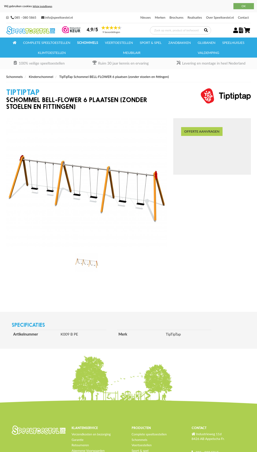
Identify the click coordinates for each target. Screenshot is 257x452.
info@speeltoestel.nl (59, 17)
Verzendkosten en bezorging (91, 434)
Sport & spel (150, 42)
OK (244, 6)
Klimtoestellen (52, 53)
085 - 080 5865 (25, 17)
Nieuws (145, 17)
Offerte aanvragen (201, 131)
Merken (160, 17)
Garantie (77, 440)
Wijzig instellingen (42, 6)
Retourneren (80, 445)
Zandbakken (179, 42)
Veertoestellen (119, 42)
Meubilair (131, 53)
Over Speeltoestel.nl (220, 17)
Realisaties (194, 17)
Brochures (176, 17)
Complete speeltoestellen (46, 42)
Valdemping (208, 53)
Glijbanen (207, 42)
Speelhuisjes (233, 42)
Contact (243, 17)
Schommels (87, 42)
